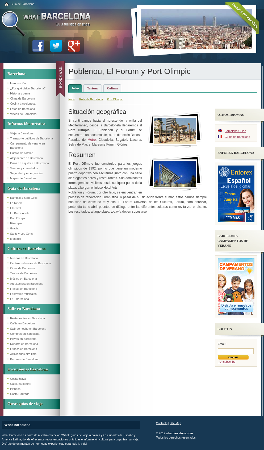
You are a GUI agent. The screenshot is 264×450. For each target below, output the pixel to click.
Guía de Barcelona (23, 4)
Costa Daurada (20, 393)
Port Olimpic (18, 218)
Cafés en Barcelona (22, 323)
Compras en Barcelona (24, 333)
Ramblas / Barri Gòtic (23, 197)
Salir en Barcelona (23, 308)
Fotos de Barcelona (22, 108)
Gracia (14, 228)
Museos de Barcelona (24, 258)
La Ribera (16, 203)
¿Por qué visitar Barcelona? (27, 88)
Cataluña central (20, 383)
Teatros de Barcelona (23, 273)
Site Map (175, 423)
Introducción (18, 83)
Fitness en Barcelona (23, 348)
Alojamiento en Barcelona (26, 158)
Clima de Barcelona (22, 98)
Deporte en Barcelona (24, 343)
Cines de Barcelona (22, 268)
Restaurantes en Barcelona (27, 318)
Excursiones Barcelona (27, 369)
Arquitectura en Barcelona (26, 283)
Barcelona (16, 73)
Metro (92, 140)
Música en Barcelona (23, 278)
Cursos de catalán (21, 153)
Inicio (71, 99)
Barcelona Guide (235, 131)
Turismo (92, 88)
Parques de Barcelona (24, 359)
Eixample (16, 223)
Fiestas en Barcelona (23, 288)
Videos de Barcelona (23, 113)
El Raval (15, 208)
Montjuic (15, 238)
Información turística (26, 123)
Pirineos (15, 388)
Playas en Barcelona (23, 338)
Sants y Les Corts (21, 233)
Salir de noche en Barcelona (28, 328)
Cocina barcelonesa (22, 103)
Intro (75, 88)
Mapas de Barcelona (23, 178)
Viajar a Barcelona (21, 133)
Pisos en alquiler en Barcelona (29, 163)
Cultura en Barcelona (26, 248)
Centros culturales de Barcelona (30, 263)
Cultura (112, 88)
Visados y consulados (24, 168)
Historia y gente (20, 93)
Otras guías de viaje (25, 403)
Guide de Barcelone (237, 136)
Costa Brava (18, 378)
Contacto (161, 423)
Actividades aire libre (23, 354)
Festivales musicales (23, 293)
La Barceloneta (20, 213)
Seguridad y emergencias (26, 173)
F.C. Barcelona (19, 298)
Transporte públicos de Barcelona (31, 138)
